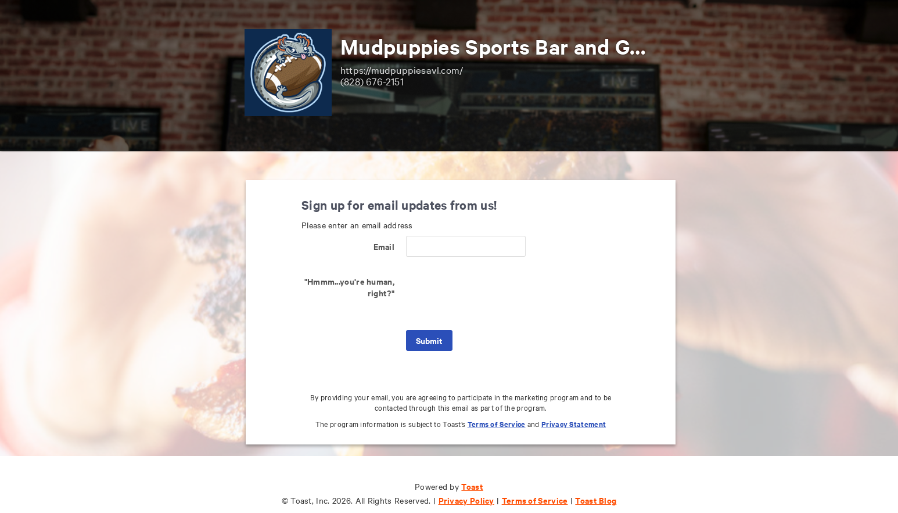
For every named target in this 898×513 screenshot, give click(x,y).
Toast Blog (595, 500)
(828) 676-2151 (372, 81)
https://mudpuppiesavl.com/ (401, 69)
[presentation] (494, 293)
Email (384, 246)
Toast (472, 486)
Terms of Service (497, 423)
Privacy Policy (466, 500)
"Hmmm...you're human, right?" (349, 287)
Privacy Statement (573, 423)
